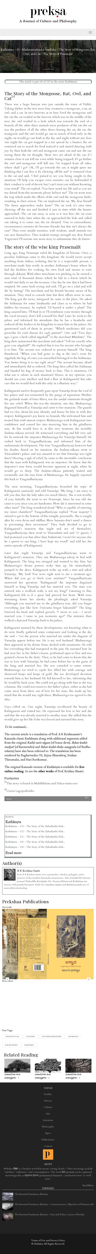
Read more (13, 852)
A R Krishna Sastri (48, 69)
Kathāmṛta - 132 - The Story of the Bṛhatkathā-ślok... (35, 831)
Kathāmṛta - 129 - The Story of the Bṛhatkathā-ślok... (35, 847)
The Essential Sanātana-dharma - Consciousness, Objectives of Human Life (54, 1204)
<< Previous (26, 799)
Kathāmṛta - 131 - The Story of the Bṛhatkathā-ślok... (35, 836)
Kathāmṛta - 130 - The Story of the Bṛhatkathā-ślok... (35, 842)
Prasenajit (29, 1045)
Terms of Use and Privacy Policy (48, 1240)
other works (46, 771)
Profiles (48, 1094)
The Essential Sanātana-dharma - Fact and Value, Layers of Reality (50, 1214)
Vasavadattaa (12, 1037)
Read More (88, 1185)
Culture (48, 1107)
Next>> (87, 798)
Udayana (30, 1037)
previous (7, 979)
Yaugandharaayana (51, 1037)
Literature (48, 1120)
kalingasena (11, 1045)
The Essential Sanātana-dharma (31, 1194)
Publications (48, 1139)
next (88, 979)
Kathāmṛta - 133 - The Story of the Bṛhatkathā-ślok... (35, 826)
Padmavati (73, 1037)
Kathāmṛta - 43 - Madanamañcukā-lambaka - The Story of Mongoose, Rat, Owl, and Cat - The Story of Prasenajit (48, 52)
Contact (48, 1146)
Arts (48, 1113)
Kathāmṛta (71, 82)
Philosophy (48, 1126)
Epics (48, 1133)
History (48, 1100)
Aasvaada (7, 907)
